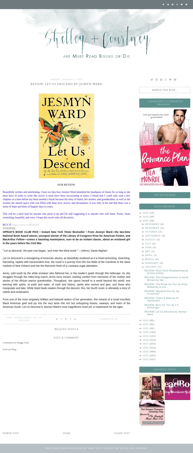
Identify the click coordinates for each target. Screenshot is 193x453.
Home (7, 14)
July (148, 243)
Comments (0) (109, 319)
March (150, 259)
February (152, 263)
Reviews (23, 14)
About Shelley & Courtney (146, 14)
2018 (146, 340)
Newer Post (11, 433)
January (151, 267)
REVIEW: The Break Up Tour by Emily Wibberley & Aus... (166, 285)
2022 (146, 324)
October (151, 232)
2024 (146, 221)
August (151, 239)
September (153, 236)
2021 (146, 328)
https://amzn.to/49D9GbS (26, 224)
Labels (175, 14)
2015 (146, 351)
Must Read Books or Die (70, 448)
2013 (146, 359)
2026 (146, 213)
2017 (146, 344)
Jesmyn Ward (23, 318)
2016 (146, 348)
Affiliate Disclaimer (108, 14)
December (152, 224)
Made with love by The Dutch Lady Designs (117, 448)
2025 (146, 217)
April (149, 255)
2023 (146, 320)
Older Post (122, 433)
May (148, 251)
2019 (146, 336)
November (152, 228)
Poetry (83, 14)
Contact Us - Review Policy (53, 14)
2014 (146, 355)
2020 (146, 332)
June (149, 247)
